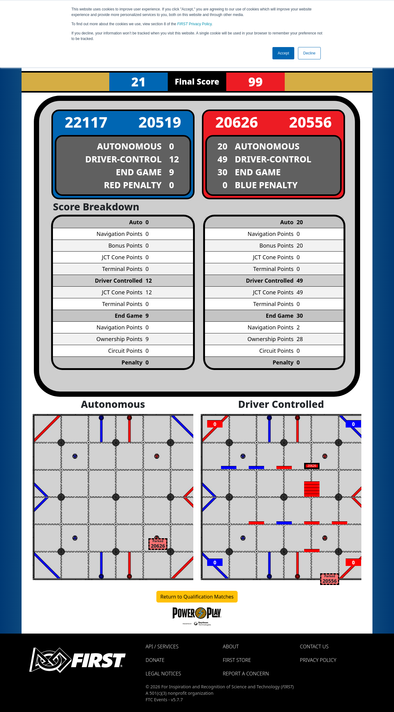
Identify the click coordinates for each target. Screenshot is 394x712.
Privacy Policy (194, 24)
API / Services (162, 646)
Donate (155, 660)
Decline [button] (309, 53)
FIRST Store (237, 660)
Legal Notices (163, 673)
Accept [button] (283, 53)
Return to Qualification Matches (197, 596)
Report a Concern (246, 673)
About (231, 646)
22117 (86, 122)
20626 (236, 122)
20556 (310, 122)
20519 (160, 122)
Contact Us (314, 646)
